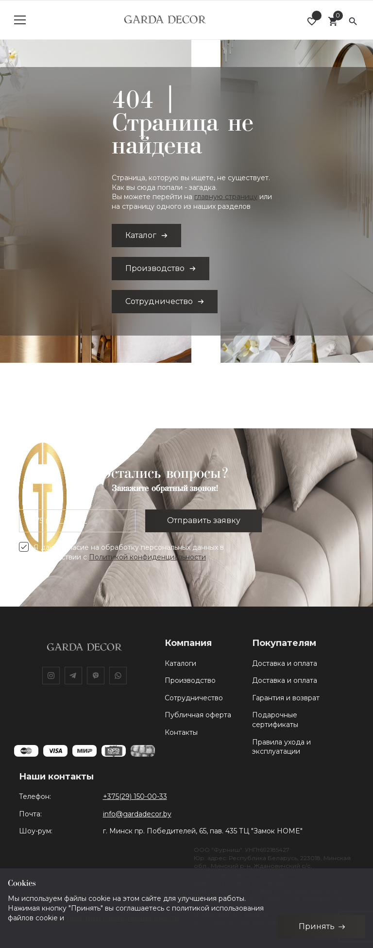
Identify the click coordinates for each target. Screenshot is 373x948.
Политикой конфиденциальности (147, 557)
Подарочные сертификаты (275, 720)
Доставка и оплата (284, 663)
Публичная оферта (198, 715)
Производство (190, 680)
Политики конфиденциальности (122, 917)
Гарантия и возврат (286, 698)
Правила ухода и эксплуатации (281, 747)
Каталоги (180, 663)
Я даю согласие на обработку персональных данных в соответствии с (129, 552)
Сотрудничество (194, 698)
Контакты (181, 732)
